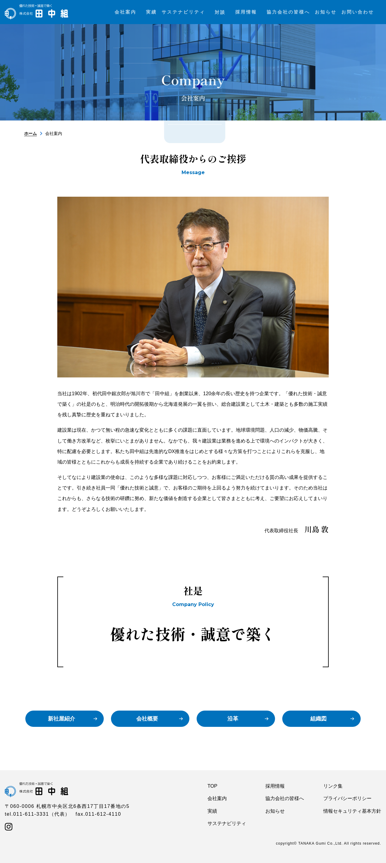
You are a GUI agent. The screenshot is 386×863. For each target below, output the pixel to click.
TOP (212, 786)
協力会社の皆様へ (284, 798)
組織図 (318, 719)
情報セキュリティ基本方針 (352, 811)
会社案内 (217, 798)
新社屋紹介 (61, 719)
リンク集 (333, 786)
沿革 (232, 719)
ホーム (30, 133)
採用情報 (275, 786)
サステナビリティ (226, 823)
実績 (212, 811)
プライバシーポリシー (347, 798)
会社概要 (147, 719)
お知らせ (275, 811)
